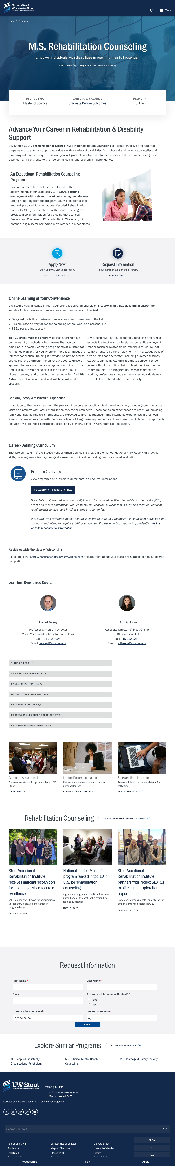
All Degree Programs (123, 1046)
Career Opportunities (27, 683)
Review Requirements (131, 791)
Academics (14, 1152)
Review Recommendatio (77, 791)
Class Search (58, 1156)
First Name (19, 981)
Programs (23, 21)
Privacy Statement (26, 1104)
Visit (152, 1151)
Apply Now (64, 65)
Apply (152, 1143)
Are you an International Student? (107, 994)
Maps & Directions (61, 1152)
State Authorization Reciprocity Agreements (58, 556)
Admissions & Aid (17, 1147)
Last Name (93, 981)
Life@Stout (13, 1156)
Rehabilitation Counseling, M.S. (53, 489)
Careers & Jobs (102, 1147)
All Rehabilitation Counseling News (124, 819)
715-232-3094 (51, 638)
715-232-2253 (130, 638)
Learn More (16, 791)
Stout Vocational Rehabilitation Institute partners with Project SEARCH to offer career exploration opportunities (138, 882)
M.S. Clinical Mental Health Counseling (82, 1062)
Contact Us (9, 1104)
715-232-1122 (58, 1090)
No (94, 1005)
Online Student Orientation (30, 694)
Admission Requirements (29, 673)
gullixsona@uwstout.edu (131, 642)
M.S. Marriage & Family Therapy (139, 1060)
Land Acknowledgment (51, 1104)
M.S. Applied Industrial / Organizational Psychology (27, 1062)
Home (11, 21)
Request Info (29, 1161)
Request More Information (96, 65)
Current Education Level (28, 1011)
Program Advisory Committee (32, 725)
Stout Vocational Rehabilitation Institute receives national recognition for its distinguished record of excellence (32, 882)
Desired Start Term (98, 1011)
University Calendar (105, 1152)
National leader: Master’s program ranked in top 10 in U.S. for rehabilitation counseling (86, 879)
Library (98, 1156)
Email (16, 994)
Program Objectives (26, 704)
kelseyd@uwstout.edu (53, 642)
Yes (95, 1000)
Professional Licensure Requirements (38, 715)
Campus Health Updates (64, 1147)
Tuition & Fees (22, 662)
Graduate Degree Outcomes (87, 103)
